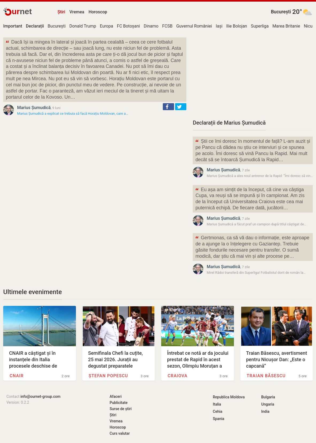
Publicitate (119, 402)
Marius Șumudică (34, 107)
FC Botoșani (128, 26)
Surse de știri (121, 409)
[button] (168, 106)
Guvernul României (194, 26)
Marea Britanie (286, 26)
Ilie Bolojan (236, 26)
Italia (217, 404)
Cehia (217, 411)
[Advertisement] (253, 74)
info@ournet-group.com (40, 396)
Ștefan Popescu (108, 375)
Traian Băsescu (266, 375)
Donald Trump (82, 26)
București (281, 11)
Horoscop (97, 11)
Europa (106, 26)
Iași (219, 26)
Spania (218, 419)
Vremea (77, 11)
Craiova (177, 375)
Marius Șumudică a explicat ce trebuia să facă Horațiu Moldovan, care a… (72, 113)
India (265, 411)
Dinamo (151, 26)
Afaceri (116, 396)
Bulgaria (268, 397)
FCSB (167, 26)
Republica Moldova (229, 397)
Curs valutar (120, 433)
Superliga (260, 26)
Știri (61, 11)
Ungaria (267, 404)
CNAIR (17, 375)
